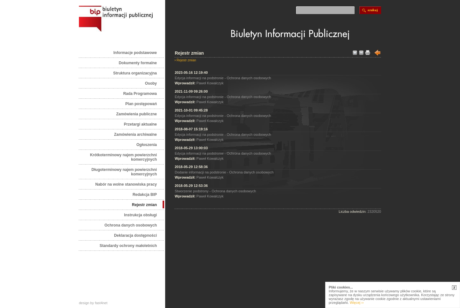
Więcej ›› (357, 302)
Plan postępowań (141, 104)
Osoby (151, 83)
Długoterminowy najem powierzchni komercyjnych (124, 171)
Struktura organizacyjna (135, 73)
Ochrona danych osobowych (130, 225)
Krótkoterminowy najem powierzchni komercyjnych (123, 157)
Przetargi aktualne (140, 124)
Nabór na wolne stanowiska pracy (126, 184)
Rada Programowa (140, 93)
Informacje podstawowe (135, 52)
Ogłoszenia (146, 144)
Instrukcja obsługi (140, 215)
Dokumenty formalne (138, 63)
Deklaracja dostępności (135, 235)
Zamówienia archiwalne (135, 134)
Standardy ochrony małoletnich (128, 245)
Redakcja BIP (145, 194)
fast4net (101, 303)
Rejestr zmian (144, 205)
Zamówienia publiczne (136, 114)
